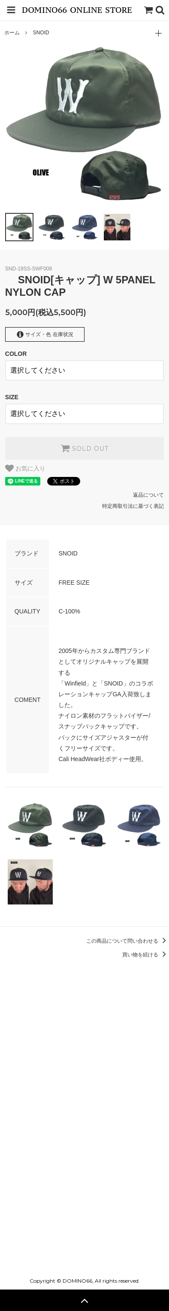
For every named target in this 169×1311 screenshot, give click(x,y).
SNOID (41, 33)
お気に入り (25, 468)
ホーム (12, 33)
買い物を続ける (145, 955)
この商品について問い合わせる (127, 941)
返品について (148, 495)
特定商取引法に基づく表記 (133, 506)
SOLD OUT (84, 448)
